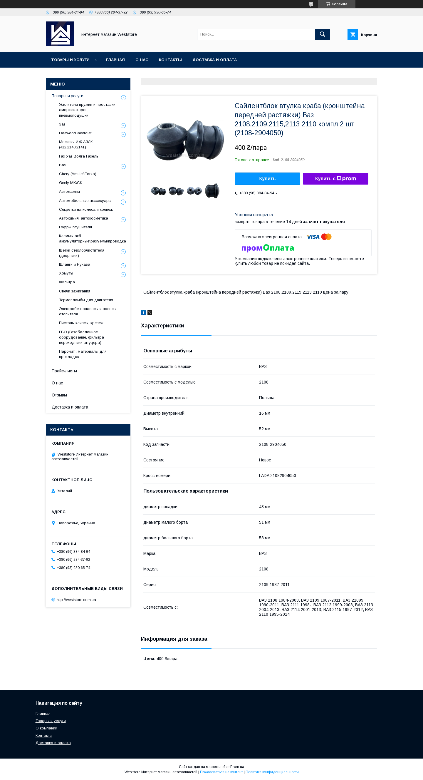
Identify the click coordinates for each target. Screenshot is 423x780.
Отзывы (59, 395)
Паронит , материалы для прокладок (83, 354)
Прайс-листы (64, 371)
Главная (115, 60)
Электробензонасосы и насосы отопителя (87, 311)
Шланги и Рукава (74, 264)
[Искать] (322, 34)
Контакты (170, 60)
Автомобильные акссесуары (85, 200)
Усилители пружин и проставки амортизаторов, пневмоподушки (87, 109)
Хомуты (66, 273)
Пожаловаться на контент (221, 772)
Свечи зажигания (74, 291)
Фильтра (67, 282)
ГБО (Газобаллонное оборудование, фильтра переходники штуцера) (81, 337)
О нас (141, 60)
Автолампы (69, 191)
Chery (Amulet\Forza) (77, 174)
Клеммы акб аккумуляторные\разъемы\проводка (92, 238)
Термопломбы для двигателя (86, 300)
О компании (46, 728)
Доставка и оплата (214, 60)
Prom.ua (237, 767)
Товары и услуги (70, 60)
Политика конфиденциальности (272, 772)
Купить (267, 178)
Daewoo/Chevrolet (75, 133)
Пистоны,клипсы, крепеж (81, 323)
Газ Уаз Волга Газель (78, 156)
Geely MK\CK (70, 182)
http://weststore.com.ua (76, 599)
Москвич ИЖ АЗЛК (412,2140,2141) (76, 144)
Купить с (335, 178)
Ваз (62, 165)
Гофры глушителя (75, 227)
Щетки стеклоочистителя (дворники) (81, 253)
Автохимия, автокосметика (83, 218)
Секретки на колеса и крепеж (86, 209)
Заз (62, 124)
